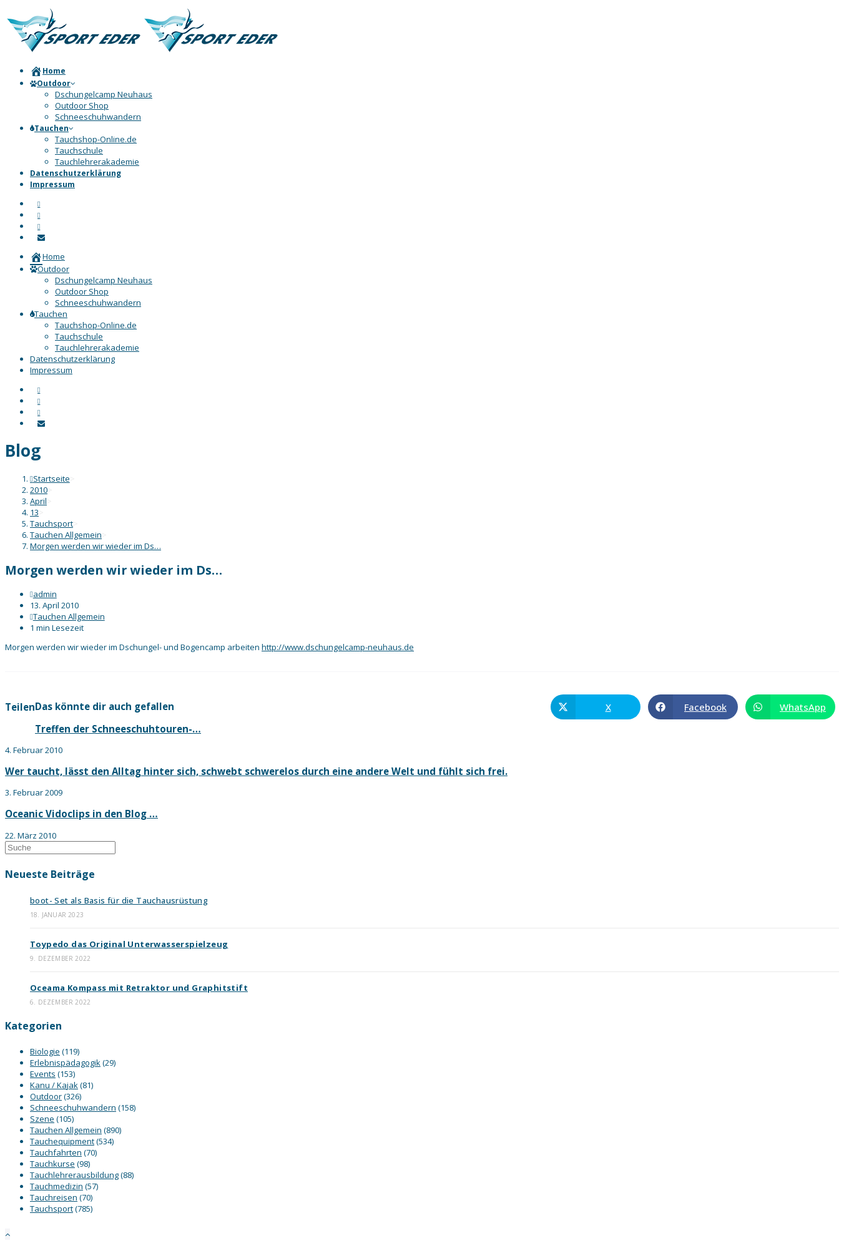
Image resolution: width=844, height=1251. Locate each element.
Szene (42, 1118)
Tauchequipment (62, 1141)
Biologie (45, 1051)
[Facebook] (38, 203)
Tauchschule (79, 336)
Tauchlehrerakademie (97, 347)
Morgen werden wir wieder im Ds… (95, 546)
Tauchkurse (52, 1163)
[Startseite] (50, 478)
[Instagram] (38, 215)
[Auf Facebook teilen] (693, 706)
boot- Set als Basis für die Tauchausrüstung (119, 900)
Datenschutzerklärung (72, 358)
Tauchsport (51, 1208)
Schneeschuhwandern (98, 302)
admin (45, 594)
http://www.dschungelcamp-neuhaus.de (338, 647)
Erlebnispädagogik (65, 1062)
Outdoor (49, 269)
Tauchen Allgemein (69, 616)
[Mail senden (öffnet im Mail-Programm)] (41, 237)
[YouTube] (38, 226)
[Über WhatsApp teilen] (790, 706)
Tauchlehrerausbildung (74, 1174)
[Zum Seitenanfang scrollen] (7, 1234)
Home (47, 256)
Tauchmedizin (56, 1186)
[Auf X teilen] (595, 706)
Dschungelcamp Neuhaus (103, 280)
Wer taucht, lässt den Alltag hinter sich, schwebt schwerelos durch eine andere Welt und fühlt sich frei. (256, 771)
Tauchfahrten (56, 1152)
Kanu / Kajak (54, 1085)
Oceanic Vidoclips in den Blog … (81, 813)
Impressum (51, 370)
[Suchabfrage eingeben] (60, 847)
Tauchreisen (53, 1197)
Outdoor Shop (82, 291)
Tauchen (48, 313)
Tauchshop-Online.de (96, 325)
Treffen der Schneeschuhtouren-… (118, 729)
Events (43, 1073)
